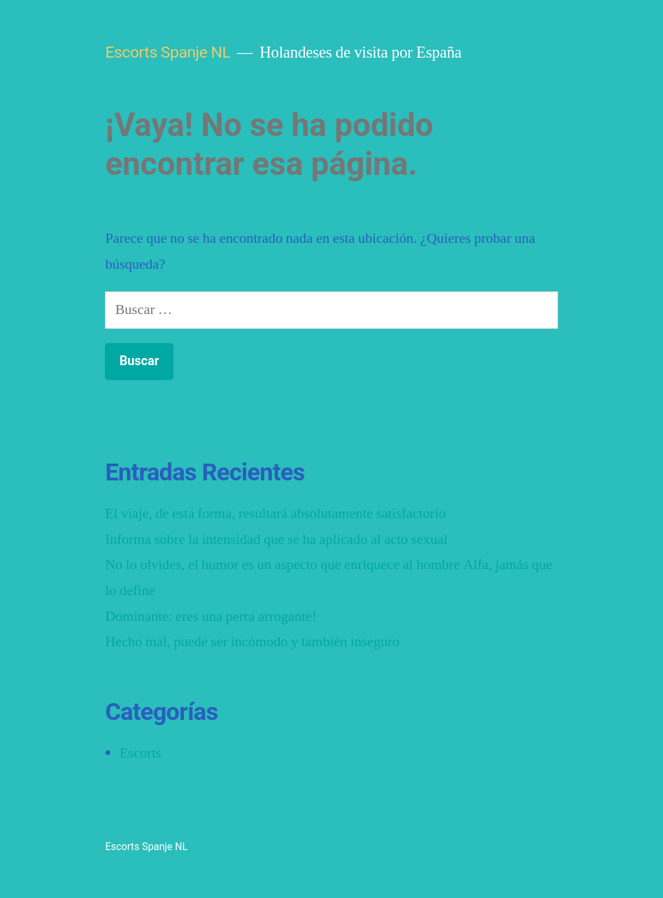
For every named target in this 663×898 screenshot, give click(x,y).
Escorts (140, 753)
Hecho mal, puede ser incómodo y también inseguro (253, 641)
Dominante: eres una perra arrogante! (211, 615)
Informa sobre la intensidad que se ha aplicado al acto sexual (278, 538)
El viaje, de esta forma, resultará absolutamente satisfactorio (276, 513)
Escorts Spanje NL (167, 52)
